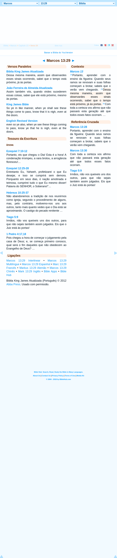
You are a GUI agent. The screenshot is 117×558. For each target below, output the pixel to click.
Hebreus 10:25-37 (17, 192)
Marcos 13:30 (78, 150)
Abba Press (13, 284)
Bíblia (6, 46)
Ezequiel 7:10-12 (16, 151)
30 (104, 104)
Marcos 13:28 (78, 126)
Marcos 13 (76, 71)
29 (102, 89)
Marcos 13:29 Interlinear (23, 260)
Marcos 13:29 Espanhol (36, 264)
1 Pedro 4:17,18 (16, 234)
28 (71, 75)
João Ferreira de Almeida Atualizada (29, 87)
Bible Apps (50, 271)
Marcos (13, 46)
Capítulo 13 (23, 46)
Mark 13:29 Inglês (29, 271)
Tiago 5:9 (12, 217)
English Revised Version (21, 120)
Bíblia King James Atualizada (25, 71)
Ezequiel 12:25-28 (17, 168)
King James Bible (17, 104)
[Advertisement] (58, 311)
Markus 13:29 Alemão (33, 267)
